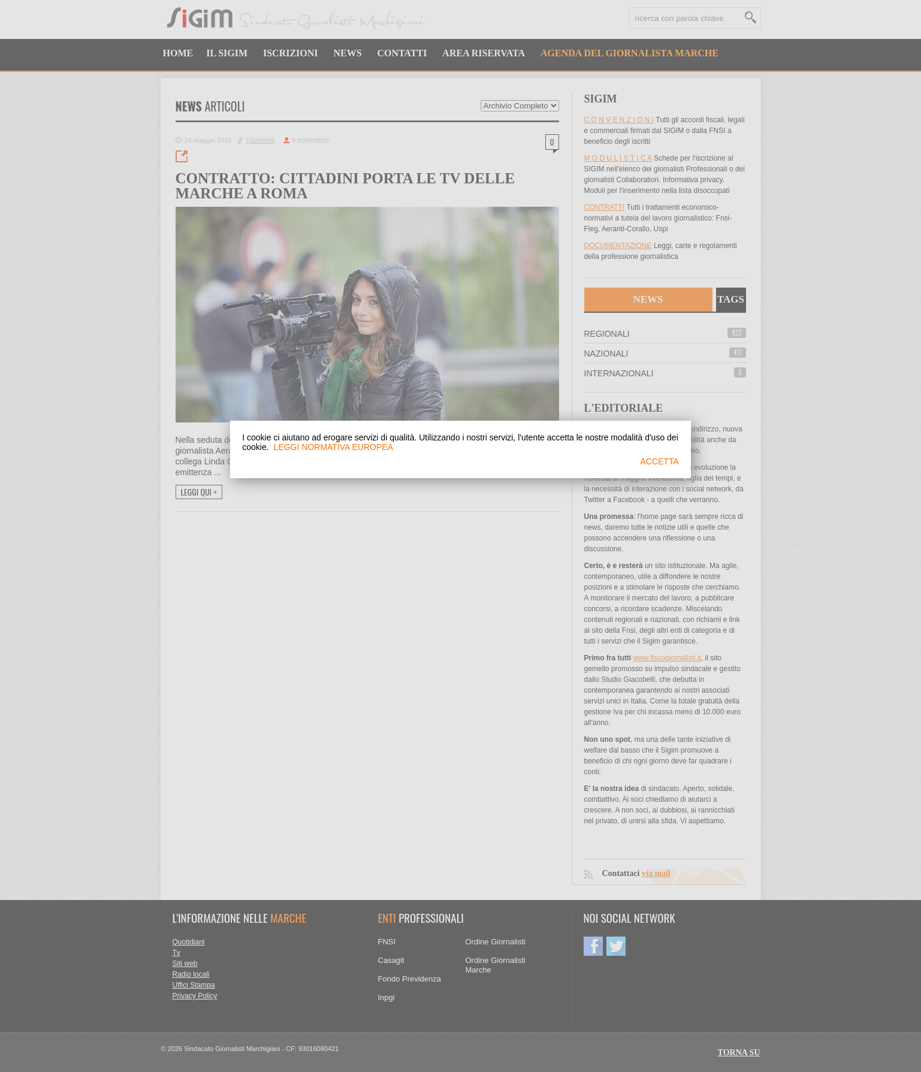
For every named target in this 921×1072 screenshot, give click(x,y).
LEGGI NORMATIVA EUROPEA (333, 447)
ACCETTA (659, 461)
